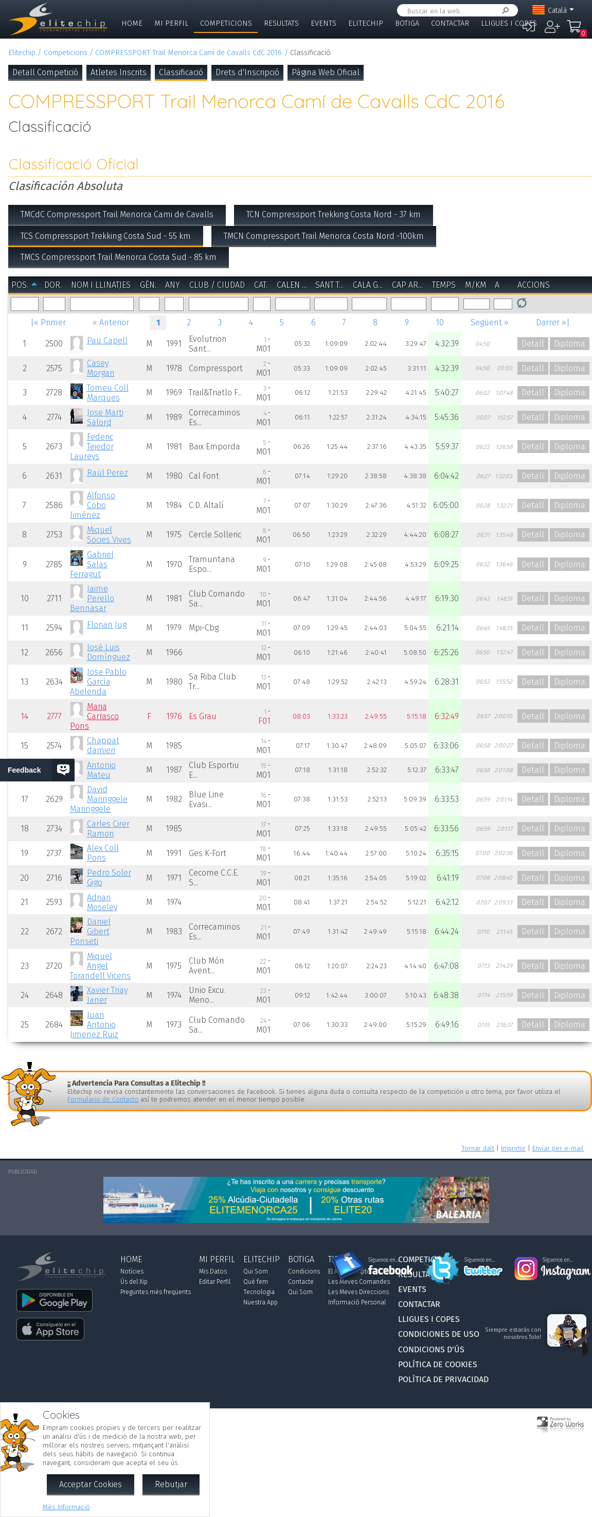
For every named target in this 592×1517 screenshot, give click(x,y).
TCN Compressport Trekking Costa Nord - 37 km (333, 214)
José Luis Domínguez (108, 652)
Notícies (131, 1271)
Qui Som (255, 1271)
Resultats (281, 23)
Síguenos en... (383, 1260)
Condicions (304, 1271)
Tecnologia (259, 1292)
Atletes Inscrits (119, 72)
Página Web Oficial (326, 72)
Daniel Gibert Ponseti (90, 931)
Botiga (407, 23)
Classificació (181, 72)
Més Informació (66, 1507)
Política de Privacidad (443, 1379)
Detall (533, 343)
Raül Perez (107, 473)
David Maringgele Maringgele (98, 799)
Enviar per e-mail (558, 1148)
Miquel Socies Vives (109, 535)
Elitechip (365, 23)
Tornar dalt (477, 1148)
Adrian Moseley (102, 902)
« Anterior (111, 322)
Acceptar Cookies (90, 1484)
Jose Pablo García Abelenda (98, 681)
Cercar (503, 10)
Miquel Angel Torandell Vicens (100, 966)
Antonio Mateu (101, 770)
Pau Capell (107, 340)
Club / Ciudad (217, 285)
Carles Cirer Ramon (108, 829)
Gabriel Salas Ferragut (91, 564)
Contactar (450, 23)
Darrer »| (553, 322)
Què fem (255, 1281)
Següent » (490, 322)
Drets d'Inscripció (247, 72)
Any (172, 285)
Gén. (148, 285)
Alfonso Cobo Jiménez (92, 505)
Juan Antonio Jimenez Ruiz (94, 1024)
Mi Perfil (171, 23)
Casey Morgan (101, 368)
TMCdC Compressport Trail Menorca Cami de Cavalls (117, 214)
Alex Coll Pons (103, 853)
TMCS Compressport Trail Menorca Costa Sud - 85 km (119, 257)
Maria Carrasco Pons (94, 716)
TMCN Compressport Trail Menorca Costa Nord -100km (324, 236)
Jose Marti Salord (105, 417)
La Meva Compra (574, 31)
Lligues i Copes (509, 23)
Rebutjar (171, 1484)
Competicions (226, 23)
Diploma (569, 343)
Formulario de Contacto (102, 1099)
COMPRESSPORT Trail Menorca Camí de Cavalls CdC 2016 (188, 52)
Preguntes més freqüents (155, 1292)
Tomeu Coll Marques (108, 393)
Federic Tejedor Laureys (91, 446)
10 (440, 322)
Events (323, 23)
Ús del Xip (134, 1281)
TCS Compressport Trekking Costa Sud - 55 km (106, 236)
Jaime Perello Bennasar (92, 598)
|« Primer (48, 322)
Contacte (301, 1281)
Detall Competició (45, 72)
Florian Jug (107, 625)
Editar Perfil (214, 1281)
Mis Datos (213, 1271)
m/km (475, 285)
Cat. (260, 285)
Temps (444, 285)
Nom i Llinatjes (101, 285)
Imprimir (513, 1148)
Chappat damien (103, 745)
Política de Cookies (437, 1364)
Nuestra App (260, 1302)
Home (131, 23)
